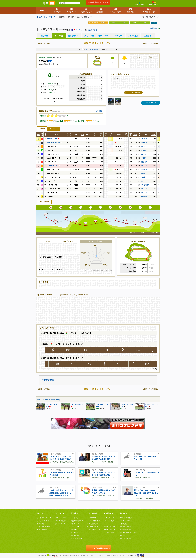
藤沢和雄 (144, 196)
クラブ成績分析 (60, 521)
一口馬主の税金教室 (93, 521)
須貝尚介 (144, 146)
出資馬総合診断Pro (77, 521)
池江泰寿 (144, 139)
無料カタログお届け (154, 3)
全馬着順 (42, 128)
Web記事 (118, 36)
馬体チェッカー (76, 524)
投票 (154, 23)
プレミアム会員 (109, 521)
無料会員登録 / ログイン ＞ (98, 2)
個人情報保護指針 (125, 529)
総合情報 (44, 36)
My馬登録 (153, 28)
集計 (101, 111)
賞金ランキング (60, 524)
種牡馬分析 (74, 532)
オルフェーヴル (53, 139)
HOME (39, 17)
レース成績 (59, 36)
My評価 (97, 111)
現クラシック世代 (61, 518)
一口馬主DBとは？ (139, 3)
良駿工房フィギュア (127, 538)
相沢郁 (143, 173)
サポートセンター (109, 526)
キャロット (79, 30)
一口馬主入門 (91, 518)
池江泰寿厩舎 (93, 30)
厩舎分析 (74, 529)
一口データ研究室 (93, 526)
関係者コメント (74, 36)
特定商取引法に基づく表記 (128, 532)
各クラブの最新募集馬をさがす (48, 400)
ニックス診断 (75, 526)
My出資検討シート (77, 518)
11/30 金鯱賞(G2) (44, 43)
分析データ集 (89, 36)
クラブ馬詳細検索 (43, 521)
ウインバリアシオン (54, 143)
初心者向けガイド (109, 529)
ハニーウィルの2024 (77, 404)
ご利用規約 (123, 524)
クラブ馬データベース (44, 518)
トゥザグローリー (50, 17)
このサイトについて (126, 521)
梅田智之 (144, 177)
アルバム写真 (133, 36)
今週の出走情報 (42, 529)
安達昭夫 (144, 162)
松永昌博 (144, 143)
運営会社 (123, 535)
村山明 (143, 150)
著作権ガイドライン (126, 526)
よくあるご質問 (109, 532)
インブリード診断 (76, 538)
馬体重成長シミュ (76, 535)
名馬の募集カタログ (93, 529)
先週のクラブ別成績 (43, 526)
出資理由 (147, 36)
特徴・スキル (103, 36)
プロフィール (53, 128)
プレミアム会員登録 (92, 49)
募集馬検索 (40, 524)
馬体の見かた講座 (93, 524)
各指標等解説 (47, 380)
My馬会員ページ (109, 518)
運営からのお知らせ (126, 518)
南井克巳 (144, 154)
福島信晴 (144, 169)
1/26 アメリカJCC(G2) (150, 43)
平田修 (143, 158)
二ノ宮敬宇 (145, 185)
